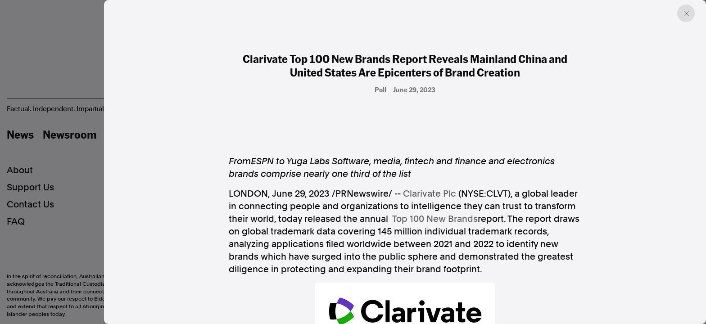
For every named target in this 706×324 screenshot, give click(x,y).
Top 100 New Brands (435, 218)
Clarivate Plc (429, 193)
